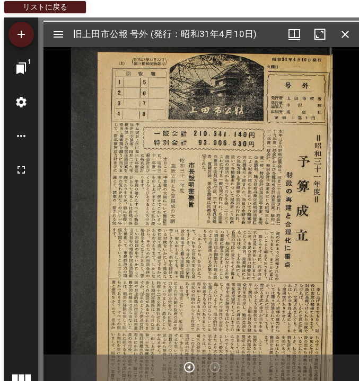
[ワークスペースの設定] (21, 102)
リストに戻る (45, 7)
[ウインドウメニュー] (294, 34)
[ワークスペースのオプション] (21, 136)
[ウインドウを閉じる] (345, 34)
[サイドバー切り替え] (58, 34)
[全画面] (21, 170)
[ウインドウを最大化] (319, 34)
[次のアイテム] (189, 367)
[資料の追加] (21, 34)
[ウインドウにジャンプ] (21, 68)
